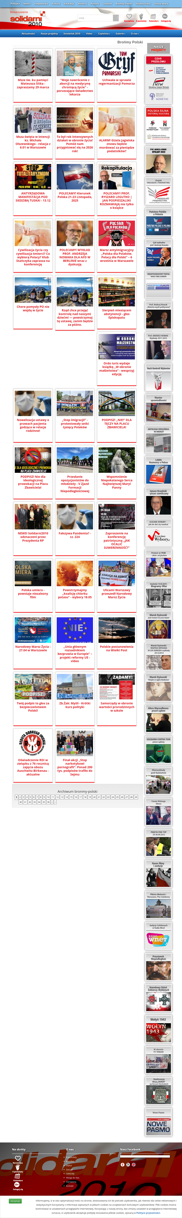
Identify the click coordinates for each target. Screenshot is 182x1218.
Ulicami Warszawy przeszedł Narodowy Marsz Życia (117, 593)
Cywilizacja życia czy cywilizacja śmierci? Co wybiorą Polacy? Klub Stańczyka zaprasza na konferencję (33, 257)
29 (136, 797)
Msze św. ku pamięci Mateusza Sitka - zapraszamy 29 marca (33, 83)
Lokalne (107, 3)
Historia (82, 3)
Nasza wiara (161, 3)
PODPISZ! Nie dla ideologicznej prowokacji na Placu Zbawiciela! (33, 480)
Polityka (15, 3)
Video (89, 33)
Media (27, 3)
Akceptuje (15, 1201)
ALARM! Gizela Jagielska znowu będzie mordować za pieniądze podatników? (116, 146)
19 (90, 797)
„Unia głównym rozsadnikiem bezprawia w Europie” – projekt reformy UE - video (75, 652)
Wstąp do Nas (72, 1177)
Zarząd (69, 1169)
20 (94, 797)
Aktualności (28, 33)
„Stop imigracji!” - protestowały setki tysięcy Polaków (75, 423)
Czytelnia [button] (104, 33)
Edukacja (69, 3)
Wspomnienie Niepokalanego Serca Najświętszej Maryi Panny (116, 482)
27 (127, 797)
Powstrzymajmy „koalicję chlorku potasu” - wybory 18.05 (74, 593)
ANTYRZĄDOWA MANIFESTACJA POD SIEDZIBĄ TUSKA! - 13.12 (33, 197)
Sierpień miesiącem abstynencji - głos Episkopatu (116, 314)
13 (62, 797)
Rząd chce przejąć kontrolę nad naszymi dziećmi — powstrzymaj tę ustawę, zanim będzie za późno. (75, 317)
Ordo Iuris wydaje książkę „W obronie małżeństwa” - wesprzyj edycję (116, 369)
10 (48, 797)
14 (67, 797)
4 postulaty (71, 1157)
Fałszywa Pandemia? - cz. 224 (75, 535)
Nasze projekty (49, 33)
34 (39, 802)
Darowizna (71, 1181)
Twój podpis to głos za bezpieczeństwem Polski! (33, 707)
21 (99, 797)
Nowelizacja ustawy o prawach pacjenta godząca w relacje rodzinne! (33, 425)
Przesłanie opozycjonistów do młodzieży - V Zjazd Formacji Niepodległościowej (75, 484)
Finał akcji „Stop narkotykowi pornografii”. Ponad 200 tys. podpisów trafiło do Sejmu (75, 767)
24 (113, 797)
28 (131, 797)
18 (85, 797)
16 (76, 797)
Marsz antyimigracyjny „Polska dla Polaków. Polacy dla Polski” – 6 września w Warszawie (117, 255)
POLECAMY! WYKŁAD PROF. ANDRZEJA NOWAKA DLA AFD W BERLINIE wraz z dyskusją (75, 257)
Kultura (56, 3)
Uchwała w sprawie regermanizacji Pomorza (117, 81)
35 (44, 802)
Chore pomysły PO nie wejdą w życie (33, 308)
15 (71, 797)
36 (48, 802)
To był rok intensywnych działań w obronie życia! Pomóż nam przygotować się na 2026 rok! (75, 144)
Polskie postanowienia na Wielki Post (116, 648)
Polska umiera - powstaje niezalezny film (33, 593)
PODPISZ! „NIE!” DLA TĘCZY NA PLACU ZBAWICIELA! (117, 423)
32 (30, 802)
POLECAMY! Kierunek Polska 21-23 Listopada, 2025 (75, 197)
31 (25, 802)
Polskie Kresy (143, 3)
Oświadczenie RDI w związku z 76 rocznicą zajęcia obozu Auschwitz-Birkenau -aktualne (33, 767)
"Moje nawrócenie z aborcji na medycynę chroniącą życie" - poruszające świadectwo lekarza (75, 87)
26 (122, 797)
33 (34, 802)
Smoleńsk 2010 (72, 33)
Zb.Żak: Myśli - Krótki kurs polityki (74, 705)
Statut (69, 1165)
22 (103, 797)
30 (20, 802)
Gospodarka (41, 3)
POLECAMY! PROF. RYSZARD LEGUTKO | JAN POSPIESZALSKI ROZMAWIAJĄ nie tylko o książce (117, 200)
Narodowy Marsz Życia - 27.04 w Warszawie (32, 648)
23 (108, 797)
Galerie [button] (120, 33)
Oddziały (70, 1173)
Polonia (95, 3)
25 (117, 797)
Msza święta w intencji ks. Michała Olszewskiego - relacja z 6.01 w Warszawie (33, 142)
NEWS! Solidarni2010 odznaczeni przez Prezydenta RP (33, 537)
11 (53, 797)
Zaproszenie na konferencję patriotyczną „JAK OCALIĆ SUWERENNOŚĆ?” (117, 540)
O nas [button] (135, 33)
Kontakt (70, 1186)
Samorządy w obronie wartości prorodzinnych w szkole (116, 707)
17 (80, 797)
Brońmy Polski (124, 3)
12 (57, 797)
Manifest (70, 1161)
